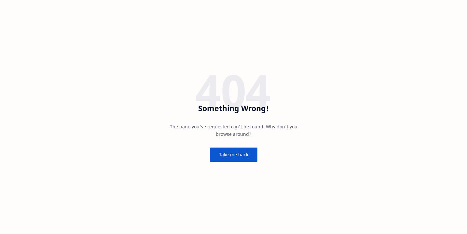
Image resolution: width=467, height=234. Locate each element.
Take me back (233, 154)
